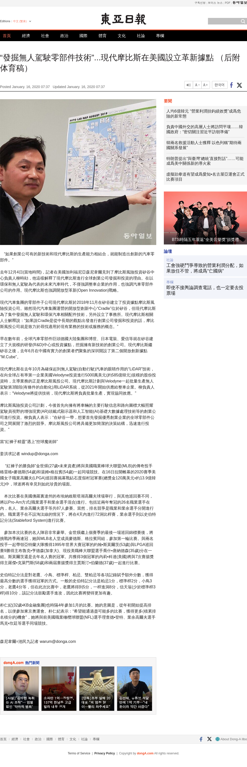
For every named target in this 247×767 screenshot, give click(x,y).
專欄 (160, 36)
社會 (45, 36)
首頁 (7, 36)
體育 (103, 36)
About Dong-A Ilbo (231, 739)
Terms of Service (79, 753)
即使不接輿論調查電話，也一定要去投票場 (204, 290)
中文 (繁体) (20, 21)
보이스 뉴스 (215, 3)
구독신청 (200, 3)
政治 (64, 36)
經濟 (26, 36)
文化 (122, 36)
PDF (227, 3)
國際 (83, 36)
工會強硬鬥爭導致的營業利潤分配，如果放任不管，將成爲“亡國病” (204, 268)
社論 (141, 36)
